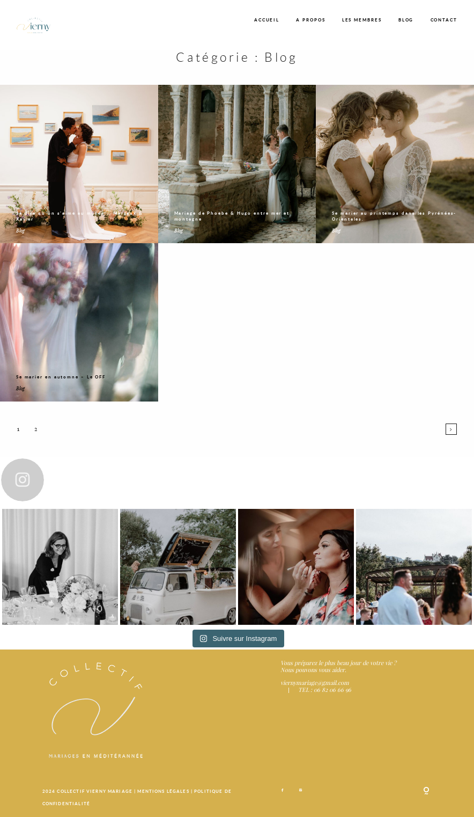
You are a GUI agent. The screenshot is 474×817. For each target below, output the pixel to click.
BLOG (406, 20)
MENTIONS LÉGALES (163, 791)
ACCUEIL (266, 20)
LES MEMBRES (362, 20)
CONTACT (444, 20)
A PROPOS (310, 20)
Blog (20, 230)
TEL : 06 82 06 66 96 (324, 689)
